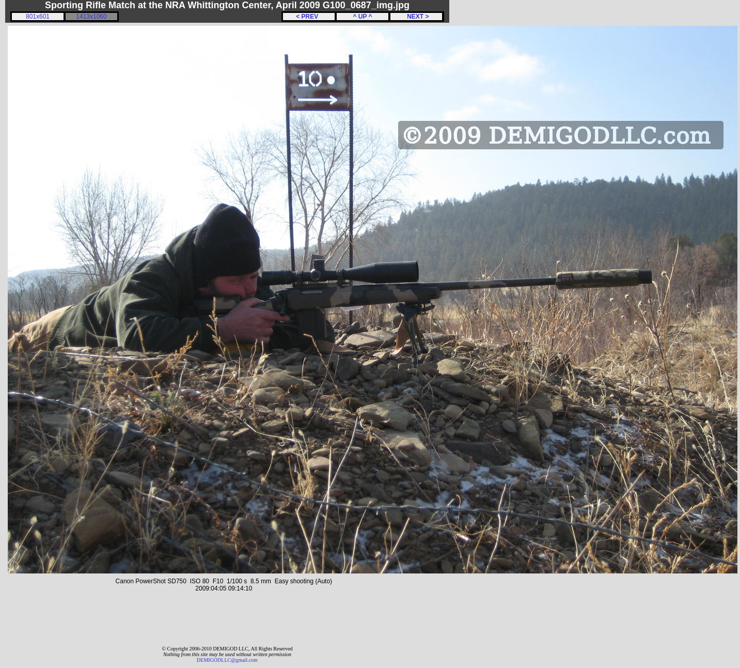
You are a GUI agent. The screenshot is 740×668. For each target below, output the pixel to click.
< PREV (309, 16)
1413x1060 (91, 16)
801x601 (38, 16)
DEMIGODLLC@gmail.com (227, 660)
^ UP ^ (362, 16)
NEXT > (416, 16)
